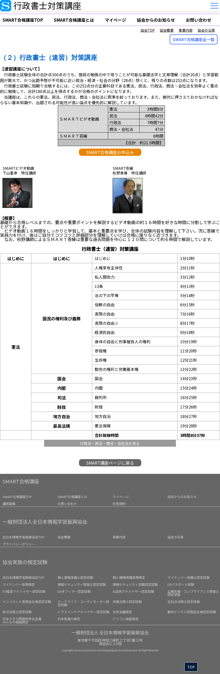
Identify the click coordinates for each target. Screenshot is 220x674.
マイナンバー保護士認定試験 (188, 577)
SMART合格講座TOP (22, 20)
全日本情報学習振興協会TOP (23, 537)
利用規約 (119, 503)
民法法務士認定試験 (17, 611)
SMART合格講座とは (74, 20)
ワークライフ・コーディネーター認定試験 (83, 603)
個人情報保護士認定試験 (75, 577)
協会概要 (167, 30)
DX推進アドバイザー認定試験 (23, 591)
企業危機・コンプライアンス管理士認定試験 (193, 593)
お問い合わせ (198, 20)
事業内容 (186, 30)
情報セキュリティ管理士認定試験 (82, 584)
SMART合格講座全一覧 (194, 39)
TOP (191, 667)
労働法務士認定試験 (127, 601)
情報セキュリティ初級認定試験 (135, 584)
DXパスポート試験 (180, 584)
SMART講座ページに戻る (110, 463)
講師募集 (8, 503)
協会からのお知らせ (156, 20)
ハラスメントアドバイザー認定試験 (83, 611)
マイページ (115, 20)
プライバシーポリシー (18, 544)
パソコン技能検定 (126, 618)
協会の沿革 (206, 30)
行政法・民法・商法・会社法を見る (110, 443)
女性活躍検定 (122, 611)
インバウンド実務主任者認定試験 (26, 601)
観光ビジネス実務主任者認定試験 (191, 611)
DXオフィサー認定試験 (74, 591)
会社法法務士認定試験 (183, 601)
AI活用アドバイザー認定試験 (133, 591)
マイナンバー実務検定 (18, 584)
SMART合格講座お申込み (110, 152)
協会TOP (148, 30)
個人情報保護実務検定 (129, 577)
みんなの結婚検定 (21, 620)
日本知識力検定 (69, 618)
